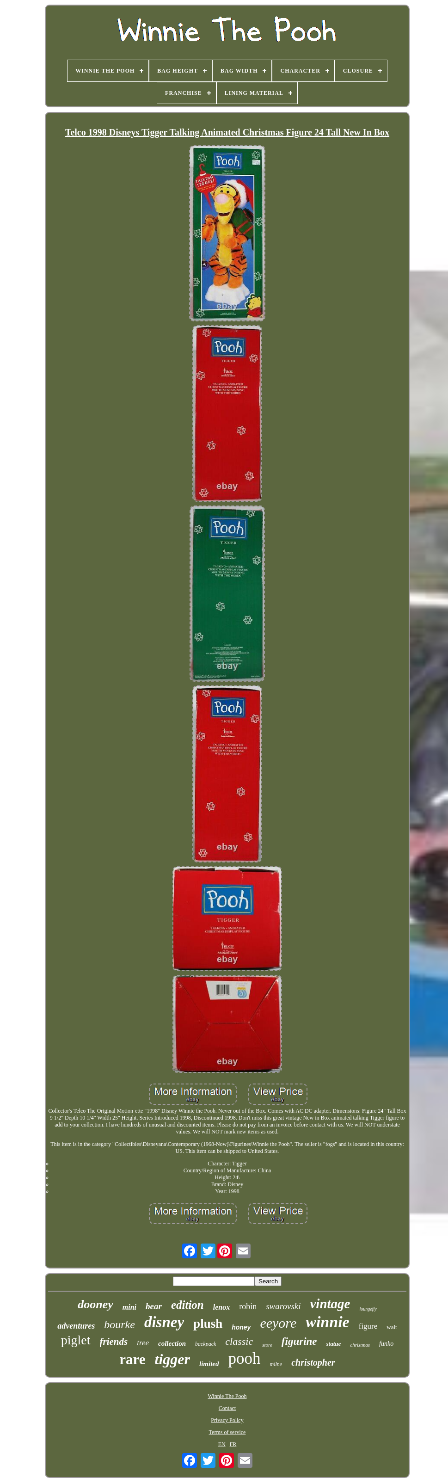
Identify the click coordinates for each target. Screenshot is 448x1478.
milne (276, 1364)
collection (172, 1343)
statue (333, 1343)
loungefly (367, 1309)
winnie (327, 1321)
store (267, 1345)
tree (143, 1342)
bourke (119, 1324)
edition (187, 1305)
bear (154, 1306)
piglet (76, 1340)
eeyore (278, 1322)
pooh (244, 1358)
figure (368, 1326)
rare (132, 1359)
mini (129, 1307)
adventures (76, 1325)
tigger (172, 1359)
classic (239, 1341)
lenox (221, 1307)
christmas (360, 1345)
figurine (299, 1341)
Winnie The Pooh (227, 1396)
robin (248, 1306)
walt (392, 1327)
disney (164, 1322)
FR (233, 1444)
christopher (313, 1362)
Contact (227, 1408)
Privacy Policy (227, 1420)
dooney (95, 1304)
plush (207, 1323)
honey (241, 1327)
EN (222, 1444)
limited (209, 1363)
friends (114, 1341)
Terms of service (227, 1432)
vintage (330, 1303)
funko (386, 1343)
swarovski (283, 1306)
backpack (205, 1344)
